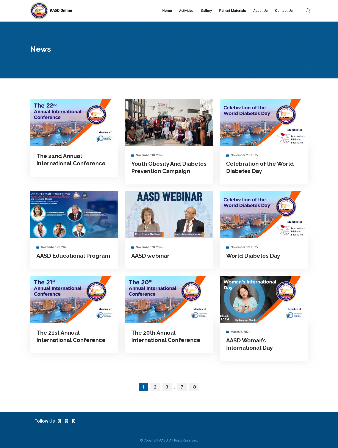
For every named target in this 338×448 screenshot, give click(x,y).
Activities (186, 11)
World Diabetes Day (253, 256)
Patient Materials (232, 11)
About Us (260, 11)
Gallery (206, 11)
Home (167, 11)
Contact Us (284, 11)
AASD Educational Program (73, 256)
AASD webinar (150, 256)
